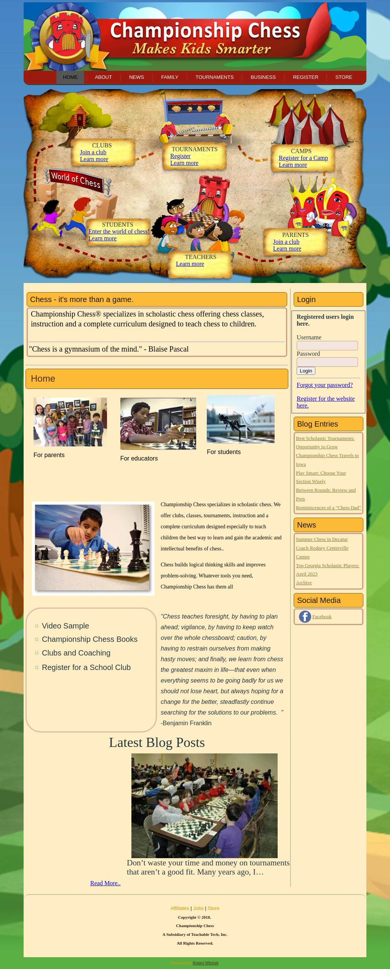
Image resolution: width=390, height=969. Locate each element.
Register (305, 77)
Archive (304, 582)
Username (309, 337)
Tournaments (214, 77)
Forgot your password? (325, 385)
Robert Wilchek (206, 963)
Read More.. (105, 883)
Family (169, 77)
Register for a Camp (303, 158)
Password (308, 353)
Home (70, 77)
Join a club (93, 152)
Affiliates (180, 908)
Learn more (102, 238)
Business (263, 77)
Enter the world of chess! (119, 231)
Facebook (322, 616)
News (136, 77)
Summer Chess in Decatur (322, 539)
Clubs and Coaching (76, 653)
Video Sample (65, 626)
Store (343, 77)
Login (306, 371)
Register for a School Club (86, 667)
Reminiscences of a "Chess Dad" (328, 507)
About (103, 77)
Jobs (198, 908)
